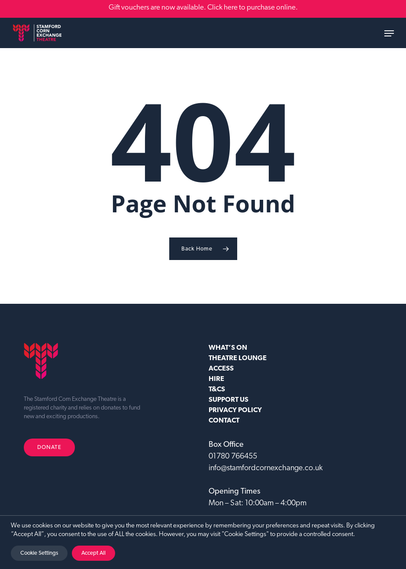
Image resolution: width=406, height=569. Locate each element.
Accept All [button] (93, 553)
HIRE (216, 379)
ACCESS (221, 368)
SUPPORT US (228, 400)
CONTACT (224, 420)
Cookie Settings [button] (39, 553)
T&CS (217, 389)
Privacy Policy (235, 410)
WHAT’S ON (228, 348)
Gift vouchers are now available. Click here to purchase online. (203, 7)
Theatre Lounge (238, 358)
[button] (389, 33)
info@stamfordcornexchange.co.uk (265, 468)
